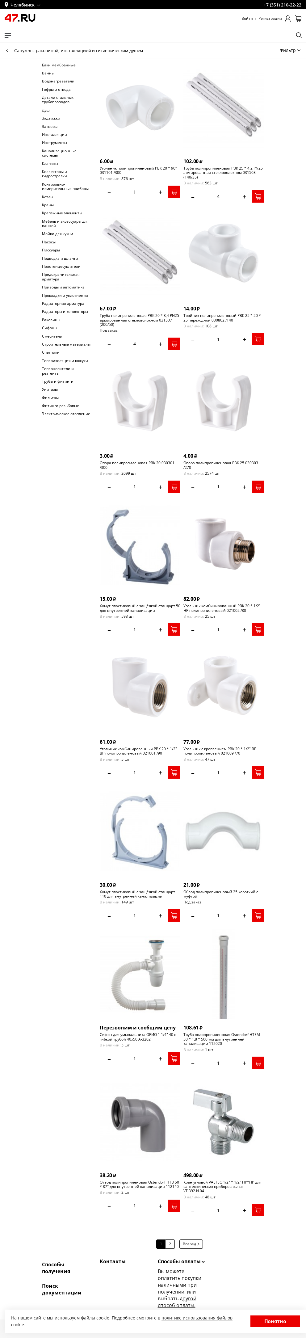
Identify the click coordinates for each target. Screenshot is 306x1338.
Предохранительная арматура (61, 276)
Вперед (191, 1244)
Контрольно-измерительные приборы (65, 186)
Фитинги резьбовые (60, 406)
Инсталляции (54, 135)
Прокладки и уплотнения (65, 295)
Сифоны (49, 328)
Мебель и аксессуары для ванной (65, 223)
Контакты (113, 1261)
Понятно (275, 1321)
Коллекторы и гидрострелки (54, 174)
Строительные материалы (66, 344)
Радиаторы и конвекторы (65, 311)
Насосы (49, 242)
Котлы (47, 197)
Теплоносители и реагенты (58, 371)
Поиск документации (62, 1289)
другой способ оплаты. (177, 1302)
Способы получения (56, 1268)
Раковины (51, 320)
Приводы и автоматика (63, 287)
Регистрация (270, 18)
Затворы (49, 126)
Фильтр (290, 50)
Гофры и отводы (56, 89)
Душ (46, 110)
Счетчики (51, 352)
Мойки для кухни (57, 234)
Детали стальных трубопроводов (57, 99)
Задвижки (51, 118)
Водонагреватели (58, 81)
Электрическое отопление (66, 414)
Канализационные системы (59, 153)
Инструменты (54, 143)
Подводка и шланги (60, 258)
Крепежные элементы (62, 213)
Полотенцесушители (61, 266)
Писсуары (51, 250)
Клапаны (50, 164)
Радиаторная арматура (63, 303)
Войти (247, 18)
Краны (48, 205)
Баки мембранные (59, 65)
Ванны (48, 73)
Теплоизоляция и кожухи (65, 361)
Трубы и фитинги (57, 381)
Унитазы (50, 389)
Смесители (52, 336)
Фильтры (50, 398)
